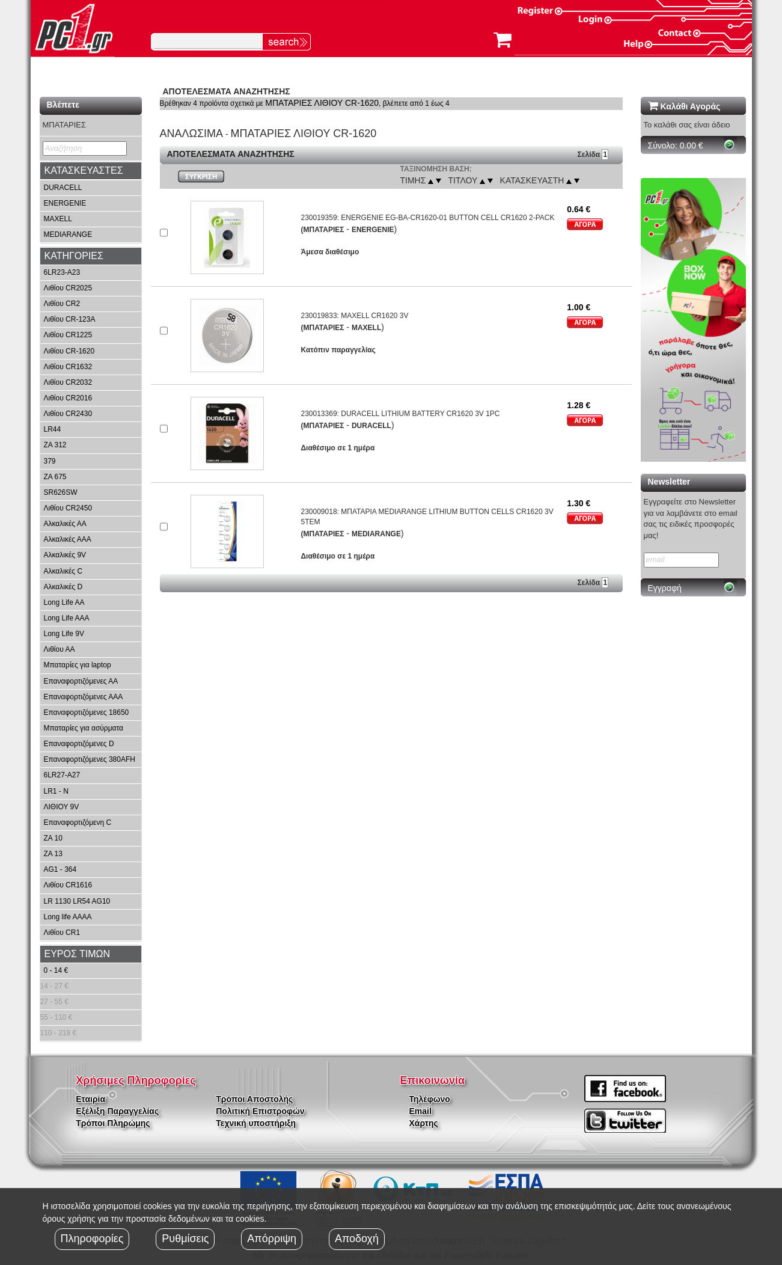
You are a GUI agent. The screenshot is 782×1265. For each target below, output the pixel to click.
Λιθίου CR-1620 (69, 351)
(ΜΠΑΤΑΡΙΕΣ (322, 229)
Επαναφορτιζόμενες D (79, 744)
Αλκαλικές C (63, 571)
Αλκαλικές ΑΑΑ (67, 539)
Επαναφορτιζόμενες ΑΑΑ (83, 697)
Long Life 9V (64, 633)
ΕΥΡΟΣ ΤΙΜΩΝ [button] (77, 954)
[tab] (90, 170)
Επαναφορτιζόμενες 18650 (86, 712)
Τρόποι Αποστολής (254, 1099)
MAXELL (58, 219)
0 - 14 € (56, 970)
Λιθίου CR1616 (68, 885)
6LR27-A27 (62, 775)
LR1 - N (56, 791)
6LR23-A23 (62, 272)
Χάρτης (423, 1123)
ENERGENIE (65, 203)
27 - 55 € (54, 1001)
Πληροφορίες (92, 1239)
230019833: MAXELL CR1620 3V (354, 315)
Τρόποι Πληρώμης (113, 1123)
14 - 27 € (54, 986)
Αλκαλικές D (63, 587)
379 (50, 461)
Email (420, 1111)
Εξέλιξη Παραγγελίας (117, 1111)
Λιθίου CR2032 (68, 382)
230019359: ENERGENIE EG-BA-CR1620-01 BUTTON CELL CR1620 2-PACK (427, 217)
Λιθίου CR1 (62, 932)
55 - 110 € (56, 1017)
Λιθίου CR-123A (70, 319)
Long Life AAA (67, 618)
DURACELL (63, 187)
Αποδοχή (357, 1239)
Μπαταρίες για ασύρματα (84, 728)
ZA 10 (53, 838)
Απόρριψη (271, 1239)
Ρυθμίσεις (185, 1239)
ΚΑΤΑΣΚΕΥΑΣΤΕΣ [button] (83, 170)
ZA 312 (55, 445)
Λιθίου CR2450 (68, 508)
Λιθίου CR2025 (68, 288)
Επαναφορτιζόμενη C (78, 822)
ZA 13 (53, 854)
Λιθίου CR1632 (68, 367)
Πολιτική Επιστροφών (260, 1111)
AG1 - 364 (60, 869)
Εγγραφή (665, 588)
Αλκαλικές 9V (65, 555)
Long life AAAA (68, 917)
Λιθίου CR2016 (68, 398)
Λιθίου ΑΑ (59, 649)
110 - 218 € (58, 1033)
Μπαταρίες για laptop (77, 665)
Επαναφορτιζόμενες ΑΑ (81, 681)
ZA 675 (55, 477)
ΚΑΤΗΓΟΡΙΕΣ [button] (73, 256)
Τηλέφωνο (429, 1099)
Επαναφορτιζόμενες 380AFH (89, 759)
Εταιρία (90, 1099)
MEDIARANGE (68, 234)
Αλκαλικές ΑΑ (65, 523)
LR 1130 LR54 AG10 (77, 901)
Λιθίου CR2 (62, 303)
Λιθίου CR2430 (68, 413)
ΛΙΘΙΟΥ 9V (61, 807)
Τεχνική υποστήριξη (256, 1123)
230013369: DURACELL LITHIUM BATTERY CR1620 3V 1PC (400, 413)
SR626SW (61, 492)
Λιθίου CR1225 (68, 335)
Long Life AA (64, 602)
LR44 (52, 429)
